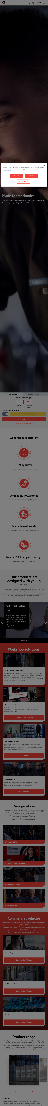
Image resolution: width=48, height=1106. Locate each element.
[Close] (44, 165)
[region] (24, 175)
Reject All (17, 175)
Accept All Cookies (31, 175)
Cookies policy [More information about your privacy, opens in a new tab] (7, 170)
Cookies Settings (23, 181)
